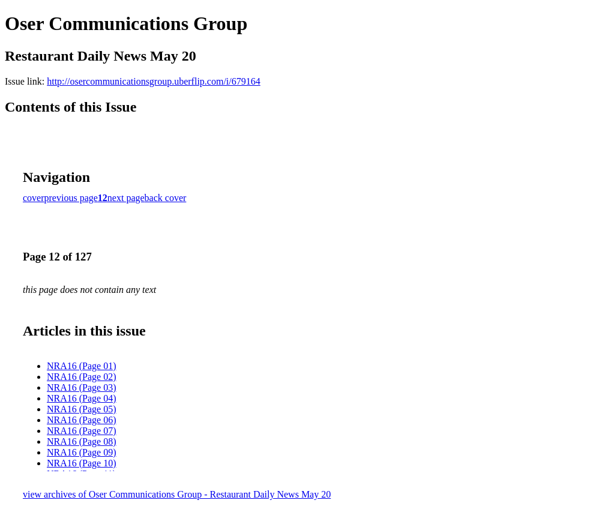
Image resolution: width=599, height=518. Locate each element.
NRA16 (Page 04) (81, 398)
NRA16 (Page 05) (81, 409)
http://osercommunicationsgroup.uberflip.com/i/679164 (153, 81)
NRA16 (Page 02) (81, 377)
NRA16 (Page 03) (81, 387)
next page (126, 198)
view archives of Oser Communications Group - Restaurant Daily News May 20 (177, 494)
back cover (166, 198)
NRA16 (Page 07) (81, 431)
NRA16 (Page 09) (81, 452)
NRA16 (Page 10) (81, 463)
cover (33, 198)
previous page (71, 198)
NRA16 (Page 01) (81, 366)
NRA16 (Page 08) (81, 441)
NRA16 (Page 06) (81, 420)
